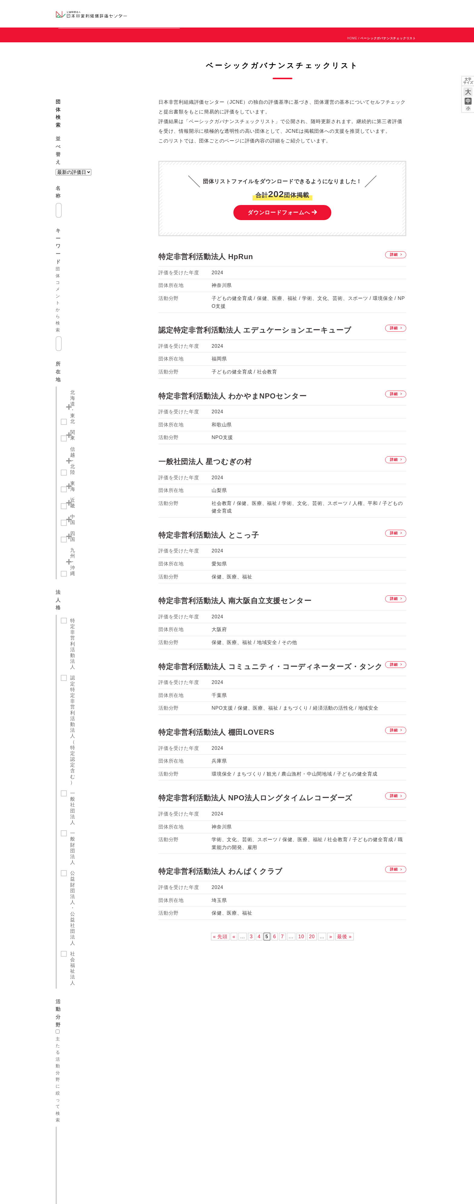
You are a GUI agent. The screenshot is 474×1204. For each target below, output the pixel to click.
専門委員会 (214, 1026)
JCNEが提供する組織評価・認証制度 (92, 1011)
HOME (352, 65)
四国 (75, 324)
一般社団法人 (85, 394)
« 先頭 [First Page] (220, 964)
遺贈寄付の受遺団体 (150, 1046)
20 (312, 964)
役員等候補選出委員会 (224, 1033)
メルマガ (363, 18)
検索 (101, 598)
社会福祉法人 (85, 427)
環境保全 (80, 542)
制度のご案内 (268, 13)
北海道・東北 (84, 258)
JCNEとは (213, 1011)
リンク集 (212, 1079)
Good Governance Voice (155, 1069)
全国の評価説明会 (361, 1011)
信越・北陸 (82, 280)
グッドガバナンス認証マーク (85, 1033)
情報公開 (212, 1049)
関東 (75, 269)
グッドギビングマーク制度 (83, 1018)
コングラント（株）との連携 (157, 1031)
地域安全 (80, 564)
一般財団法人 (85, 405)
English (412, 8)
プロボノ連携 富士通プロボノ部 (161, 1061)
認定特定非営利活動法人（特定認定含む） (103, 380)
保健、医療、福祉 (90, 465)
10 (301, 964)
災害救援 (80, 553)
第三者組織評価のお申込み (296, 1011)
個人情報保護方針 (220, 1087)
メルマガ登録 (357, 1018)
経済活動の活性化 (90, 509)
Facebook (348, 18)
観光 (75, 498)
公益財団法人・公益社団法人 (103, 416)
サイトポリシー (218, 1102)
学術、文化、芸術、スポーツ (103, 531)
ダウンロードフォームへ (279, 240)
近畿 (75, 302)
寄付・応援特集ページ (151, 1054)
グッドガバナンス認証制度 (83, 1026)
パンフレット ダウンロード (228, 1071)
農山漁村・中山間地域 (95, 520)
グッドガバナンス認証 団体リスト (303, 1018)
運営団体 (373, 8)
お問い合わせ (394, 8)
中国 (75, 313)
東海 (75, 291)
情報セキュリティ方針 (224, 1110)
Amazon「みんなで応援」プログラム (165, 1038)
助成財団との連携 (148, 1023)
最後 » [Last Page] (344, 964)
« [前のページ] (233, 964)
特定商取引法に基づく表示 (228, 1094)
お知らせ (357, 8)
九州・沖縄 (82, 334)
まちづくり (83, 487)
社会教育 (80, 476)
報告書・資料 (216, 1041)
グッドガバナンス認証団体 (162, 13)
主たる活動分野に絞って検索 (89, 453)
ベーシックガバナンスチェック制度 (90, 1041)
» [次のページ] (330, 964)
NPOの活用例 (312, 13)
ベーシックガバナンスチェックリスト (218, 13)
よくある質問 (71, 1049)
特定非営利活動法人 (93, 366)
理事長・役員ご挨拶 (222, 1018)
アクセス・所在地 (220, 1056)
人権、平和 (83, 575)
